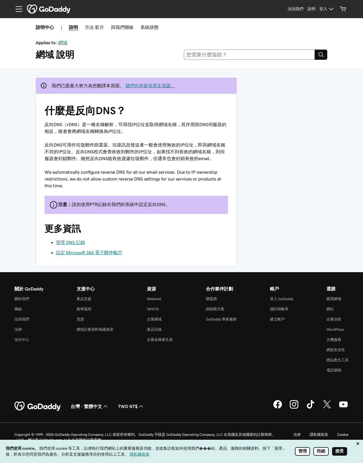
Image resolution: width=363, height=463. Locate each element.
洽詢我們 (21, 319)
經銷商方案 (215, 309)
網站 (330, 309)
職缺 (18, 309)
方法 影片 (94, 27)
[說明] (311, 9)
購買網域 (333, 299)
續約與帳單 (279, 309)
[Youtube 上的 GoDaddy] (343, 407)
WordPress (335, 329)
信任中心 (21, 339)
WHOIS (153, 309)
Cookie (343, 434)
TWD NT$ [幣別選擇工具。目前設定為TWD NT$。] (131, 406)
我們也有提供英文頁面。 (150, 85)
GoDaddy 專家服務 (221, 319)
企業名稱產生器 (160, 339)
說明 (73, 27)
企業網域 (154, 319)
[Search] (321, 55)
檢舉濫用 (84, 309)
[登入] (327, 9)
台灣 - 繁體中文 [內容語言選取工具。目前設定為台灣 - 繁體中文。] (90, 406)
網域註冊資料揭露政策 (95, 329)
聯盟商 (211, 299)
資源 (80, 319)
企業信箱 (333, 319)
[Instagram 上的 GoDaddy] (294, 407)
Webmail (154, 299)
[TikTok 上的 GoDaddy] (310, 407)
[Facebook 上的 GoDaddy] (278, 407)
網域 (62, 42)
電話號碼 (333, 370)
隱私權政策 (319, 434)
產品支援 (84, 299)
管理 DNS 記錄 (70, 242)
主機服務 (333, 339)
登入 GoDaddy (281, 299)
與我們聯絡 (122, 27)
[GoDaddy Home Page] (38, 406)
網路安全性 (335, 350)
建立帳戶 (277, 319)
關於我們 (21, 299)
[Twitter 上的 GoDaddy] (327, 407)
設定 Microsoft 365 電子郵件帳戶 (89, 252)
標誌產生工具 (337, 360)
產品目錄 (154, 329)
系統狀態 (149, 27)
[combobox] (249, 54)
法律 (18, 329)
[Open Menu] (16, 9)
